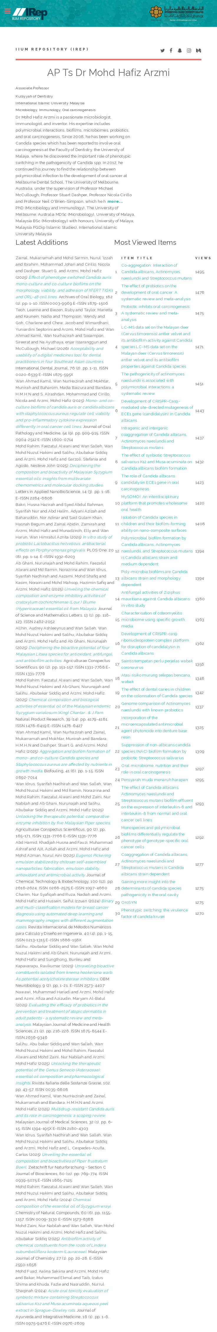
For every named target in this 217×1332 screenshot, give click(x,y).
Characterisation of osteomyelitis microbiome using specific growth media (153, 619)
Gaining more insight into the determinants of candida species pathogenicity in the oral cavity (151, 888)
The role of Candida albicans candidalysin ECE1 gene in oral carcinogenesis (150, 482)
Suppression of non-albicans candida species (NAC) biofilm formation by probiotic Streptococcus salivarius (156, 751)
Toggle (10, 11)
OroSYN (129, 902)
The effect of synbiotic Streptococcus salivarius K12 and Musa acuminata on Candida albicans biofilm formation (156, 462)
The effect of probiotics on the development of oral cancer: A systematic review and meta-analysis (156, 292)
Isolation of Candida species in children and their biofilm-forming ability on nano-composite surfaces (154, 524)
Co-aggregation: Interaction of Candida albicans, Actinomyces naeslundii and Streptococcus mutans (156, 271)
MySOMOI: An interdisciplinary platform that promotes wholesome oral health (154, 503)
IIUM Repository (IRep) (52, 49)
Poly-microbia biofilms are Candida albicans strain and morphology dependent (154, 578)
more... (115, 201)
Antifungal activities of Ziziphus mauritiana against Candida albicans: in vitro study (156, 599)
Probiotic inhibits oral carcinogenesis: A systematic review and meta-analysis (156, 313)
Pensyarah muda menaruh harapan (154, 779)
